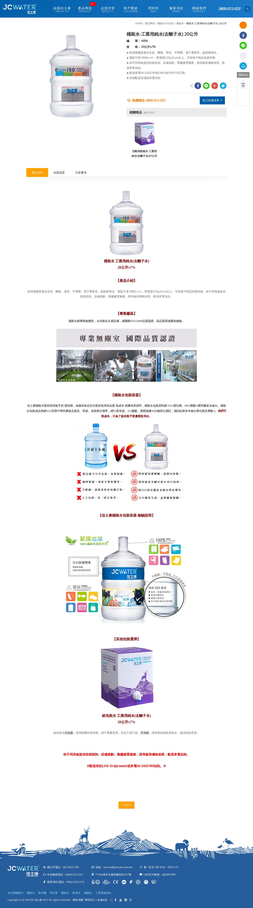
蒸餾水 (88, 892)
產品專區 (150, 23)
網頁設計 (90, 899)
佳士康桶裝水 (15, 892)
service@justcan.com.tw (117, 867)
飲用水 (76, 892)
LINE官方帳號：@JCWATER (159, 874)
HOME (138, 23)
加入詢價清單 (212, 100)
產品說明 (37, 172)
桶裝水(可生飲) (166, 23)
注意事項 (80, 172)
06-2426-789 (71, 867)
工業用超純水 (103, 892)
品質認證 (59, 172)
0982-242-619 (75, 882)
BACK (126, 805)
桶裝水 (180, 23)
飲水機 (42, 892)
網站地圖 (78, 900)
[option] (243, 84)
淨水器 (54, 892)
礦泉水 (65, 892)
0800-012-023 (229, 8)
